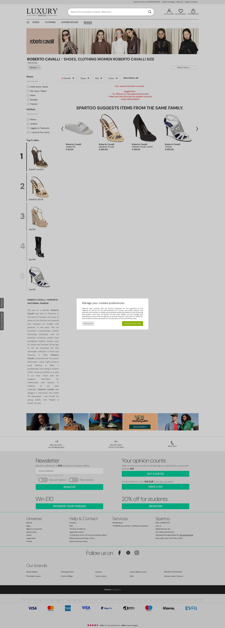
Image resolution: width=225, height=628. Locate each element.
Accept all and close (132, 323)
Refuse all (88, 323)
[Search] (150, 12)
